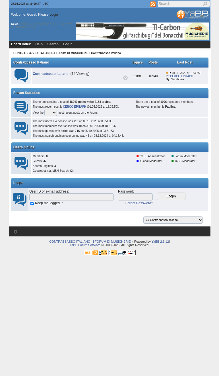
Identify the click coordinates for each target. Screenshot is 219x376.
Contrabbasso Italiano (31, 62)
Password (125, 191)
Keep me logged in (49, 203)
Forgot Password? (139, 203)
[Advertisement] (53, 321)
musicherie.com (25, 27)
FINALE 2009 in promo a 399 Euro (42, 24)
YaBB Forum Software (85, 245)
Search (53, 44)
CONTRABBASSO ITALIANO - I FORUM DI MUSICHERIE (50, 53)
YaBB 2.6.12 (160, 241)
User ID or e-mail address (48, 191)
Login (53, 15)
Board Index (21, 44)
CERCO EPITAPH (181, 76)
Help (39, 44)
